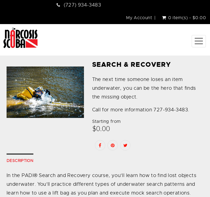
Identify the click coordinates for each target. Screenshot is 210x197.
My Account (139, 18)
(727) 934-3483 (82, 5)
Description (20, 160)
